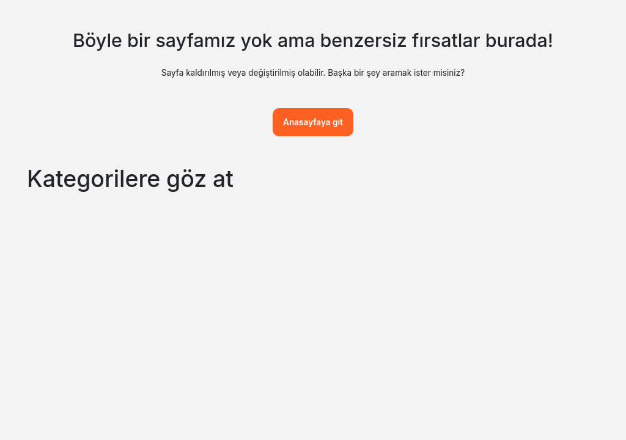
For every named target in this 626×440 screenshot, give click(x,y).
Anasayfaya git (313, 122)
